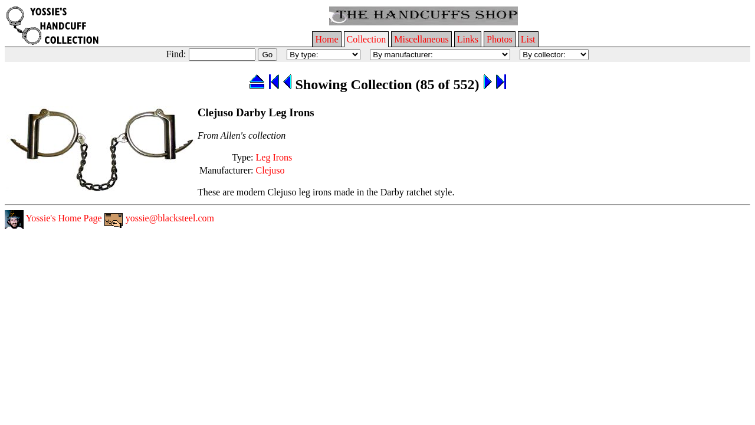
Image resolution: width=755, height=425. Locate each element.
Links (467, 39)
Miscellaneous (421, 39)
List (528, 39)
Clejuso (270, 170)
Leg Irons (274, 157)
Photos (500, 39)
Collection (366, 39)
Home (326, 39)
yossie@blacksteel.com (159, 218)
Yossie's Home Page (53, 218)
